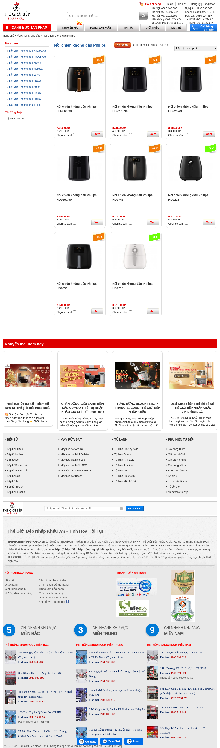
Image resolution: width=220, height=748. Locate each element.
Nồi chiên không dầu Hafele (25, 92)
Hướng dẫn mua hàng (18, 593)
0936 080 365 (107, 714)
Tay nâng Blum (176, 449)
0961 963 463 (107, 662)
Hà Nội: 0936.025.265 (164, 15)
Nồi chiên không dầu (28, 35)
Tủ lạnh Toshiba (123, 465)
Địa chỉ (134, 741)
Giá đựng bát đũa (178, 465)
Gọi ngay (87, 741)
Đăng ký (195, 4)
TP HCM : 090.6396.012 (199, 22)
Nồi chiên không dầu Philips (59, 35)
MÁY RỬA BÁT (71, 439)
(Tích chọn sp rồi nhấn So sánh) (151, 44)
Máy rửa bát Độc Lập (73, 459)
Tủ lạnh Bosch (122, 454)
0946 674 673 (178, 673)
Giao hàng (11, 584)
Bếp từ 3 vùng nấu (17, 465)
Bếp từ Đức (13, 475)
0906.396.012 (178, 657)
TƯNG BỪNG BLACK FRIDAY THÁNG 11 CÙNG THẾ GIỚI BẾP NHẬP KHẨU (137, 408)
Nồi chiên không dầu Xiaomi (25, 62)
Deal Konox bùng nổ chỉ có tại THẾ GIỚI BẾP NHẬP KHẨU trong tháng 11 (192, 407)
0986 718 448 (178, 712)
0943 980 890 (36, 677)
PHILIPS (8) (15, 118)
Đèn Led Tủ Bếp (177, 470)
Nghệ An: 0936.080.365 (198, 8)
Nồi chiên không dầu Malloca (26, 68)
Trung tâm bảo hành (51, 588)
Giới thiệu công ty (15, 588)
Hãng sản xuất (101, 27)
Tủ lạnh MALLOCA (125, 481)
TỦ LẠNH (120, 439)
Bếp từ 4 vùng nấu (17, 470)
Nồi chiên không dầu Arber (24, 86)
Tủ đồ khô (174, 486)
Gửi (135, 508)
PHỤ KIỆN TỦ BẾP (181, 439)
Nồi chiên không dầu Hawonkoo (27, 56)
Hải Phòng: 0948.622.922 (166, 19)
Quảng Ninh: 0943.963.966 (167, 22)
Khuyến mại (70, 27)
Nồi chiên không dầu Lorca (24, 74)
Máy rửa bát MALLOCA (74, 465)
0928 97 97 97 (178, 698)
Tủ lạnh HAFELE (124, 459)
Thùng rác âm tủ (177, 481)
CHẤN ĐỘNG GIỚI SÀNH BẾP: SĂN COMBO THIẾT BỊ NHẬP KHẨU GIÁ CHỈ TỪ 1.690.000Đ (82, 408)
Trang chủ (8, 35)
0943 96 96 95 (36, 717)
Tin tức (169, 4)
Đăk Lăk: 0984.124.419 (198, 15)
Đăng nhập (209, 4)
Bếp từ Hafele (15, 454)
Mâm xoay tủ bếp (178, 492)
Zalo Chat (111, 741)
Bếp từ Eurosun (16, 492)
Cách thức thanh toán (52, 580)
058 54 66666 (36, 662)
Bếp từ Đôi (13, 459)
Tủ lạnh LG (120, 470)
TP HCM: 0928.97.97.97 (199, 19)
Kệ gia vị (173, 475)
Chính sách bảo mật (51, 593)
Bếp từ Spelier (15, 486)
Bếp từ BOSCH (15, 449)
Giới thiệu (152, 27)
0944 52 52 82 (36, 701)
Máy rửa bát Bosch (71, 475)
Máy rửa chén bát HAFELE (76, 470)
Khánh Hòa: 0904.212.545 (200, 12)
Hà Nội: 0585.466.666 (164, 8)
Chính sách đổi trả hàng (54, 584)
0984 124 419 (107, 699)
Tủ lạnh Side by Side (126, 449)
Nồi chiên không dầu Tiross (24, 104)
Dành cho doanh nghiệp (53, 597)
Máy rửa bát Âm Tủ (72, 449)
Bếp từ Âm (13, 481)
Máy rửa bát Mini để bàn (75, 454)
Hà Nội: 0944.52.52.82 (165, 12)
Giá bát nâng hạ (177, 459)
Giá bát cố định (176, 454)
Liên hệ (182, 4)
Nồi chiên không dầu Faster (25, 80)
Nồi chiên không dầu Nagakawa (27, 50)
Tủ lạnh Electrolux (124, 475)
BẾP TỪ (12, 439)
